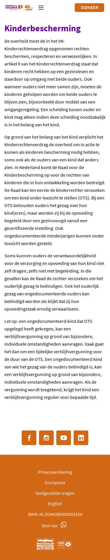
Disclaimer (55, 482)
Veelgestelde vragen (55, 493)
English (55, 503)
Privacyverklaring (55, 472)
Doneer (89, 7)
